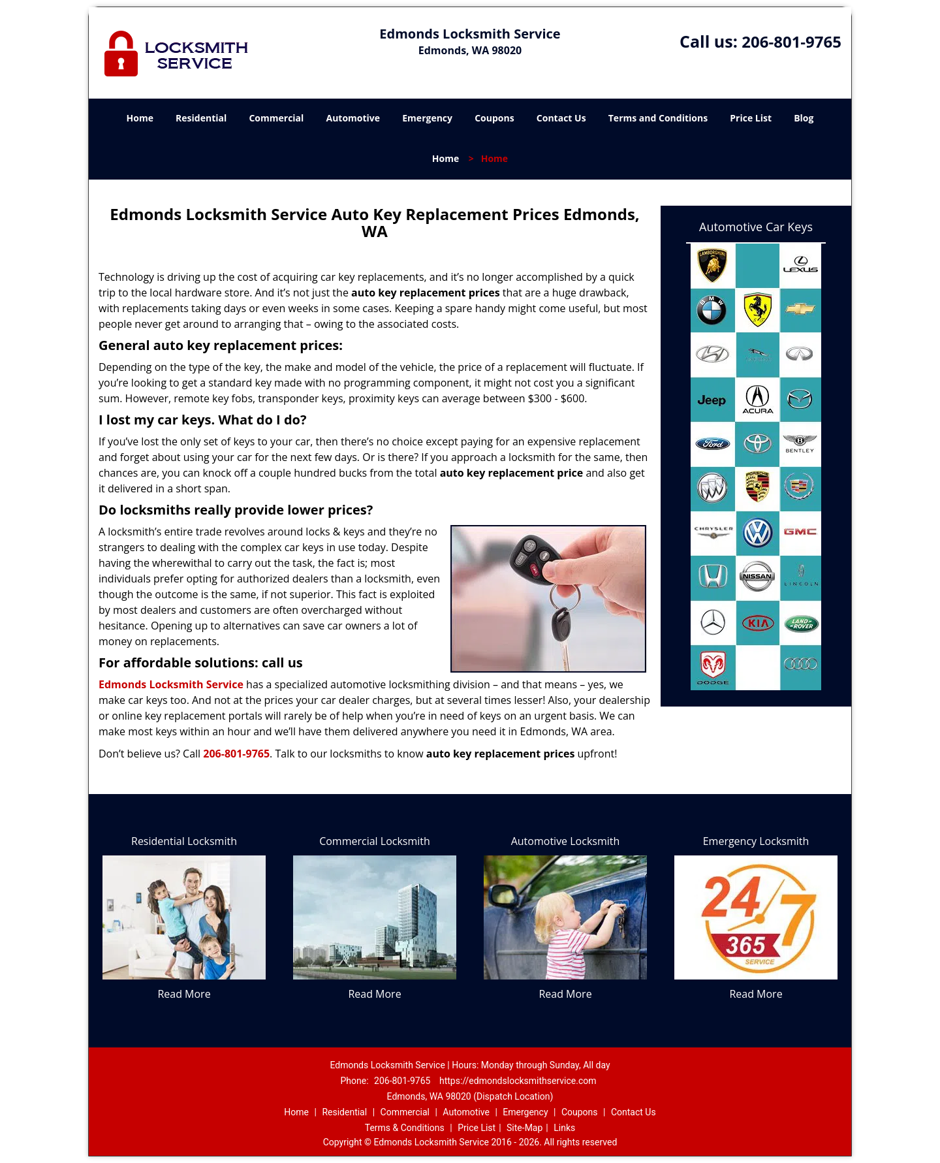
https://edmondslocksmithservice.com (518, 1080)
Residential (201, 118)
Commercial (276, 118)
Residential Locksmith (184, 841)
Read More (183, 994)
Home (140, 118)
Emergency (427, 118)
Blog (803, 118)
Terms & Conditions (405, 1128)
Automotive (353, 118)
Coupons (494, 118)
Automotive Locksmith (565, 841)
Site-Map (524, 1128)
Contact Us (561, 118)
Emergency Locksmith (756, 841)
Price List (751, 118)
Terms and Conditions (658, 118)
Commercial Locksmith (374, 841)
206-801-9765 (791, 41)
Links (564, 1128)
